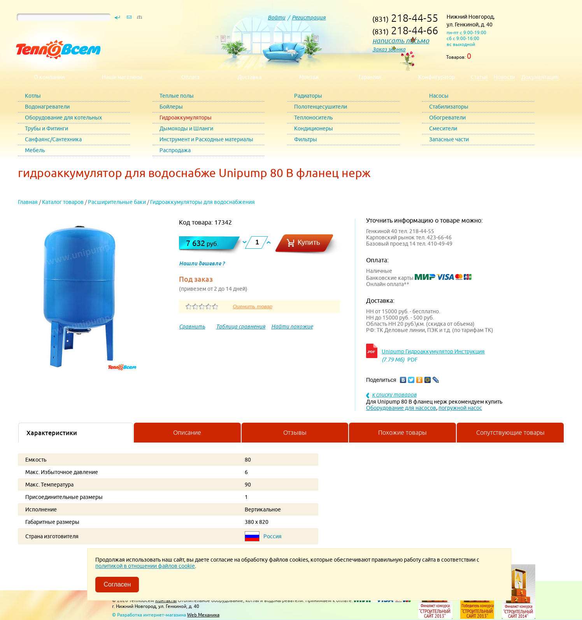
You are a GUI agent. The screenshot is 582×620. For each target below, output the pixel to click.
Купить (309, 242)
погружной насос (460, 408)
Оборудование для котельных (63, 117)
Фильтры (305, 139)
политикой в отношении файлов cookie (145, 566)
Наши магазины (122, 77)
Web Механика (203, 615)
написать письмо (400, 41)
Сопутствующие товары (510, 432)
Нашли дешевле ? (201, 263)
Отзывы (295, 432)
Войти (276, 17)
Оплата (190, 77)
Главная (28, 202)
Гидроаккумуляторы (186, 117)
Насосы (439, 96)
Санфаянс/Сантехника (53, 139)
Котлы (33, 96)
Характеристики (51, 433)
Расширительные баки (117, 202)
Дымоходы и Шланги (186, 128)
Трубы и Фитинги (46, 128)
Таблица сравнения (240, 326)
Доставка (249, 77)
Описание (187, 432)
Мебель (35, 150)
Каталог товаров (63, 202)
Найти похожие (292, 326)
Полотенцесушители (320, 107)
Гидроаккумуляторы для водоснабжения (202, 202)
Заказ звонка (388, 49)
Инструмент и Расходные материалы (206, 139)
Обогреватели (447, 117)
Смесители (443, 128)
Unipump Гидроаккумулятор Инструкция (433, 351)
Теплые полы (177, 96)
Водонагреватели (47, 107)
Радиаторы (308, 96)
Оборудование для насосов (401, 408)
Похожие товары (402, 432)
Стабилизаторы (448, 107)
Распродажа (175, 150)
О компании (49, 77)
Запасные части (449, 139)
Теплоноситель (313, 117)
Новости (504, 77)
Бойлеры (171, 107)
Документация (540, 77)
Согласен (117, 584)
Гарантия (370, 77)
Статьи (479, 77)
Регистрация (309, 17)
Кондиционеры (313, 128)
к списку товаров (394, 395)
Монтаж (309, 77)
